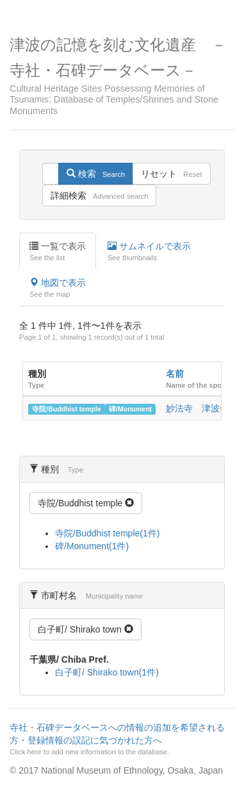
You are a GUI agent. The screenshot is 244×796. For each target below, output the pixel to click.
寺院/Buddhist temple (66, 409)
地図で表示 (57, 288)
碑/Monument (130, 409)
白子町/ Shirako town (85, 629)
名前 (175, 374)
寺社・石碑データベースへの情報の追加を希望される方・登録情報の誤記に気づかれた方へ (120, 739)
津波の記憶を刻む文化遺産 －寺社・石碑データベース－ (122, 76)
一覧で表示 (57, 252)
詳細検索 (99, 195)
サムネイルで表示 (149, 252)
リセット (171, 174)
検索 (96, 174)
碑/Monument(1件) (92, 546)
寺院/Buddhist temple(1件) (107, 533)
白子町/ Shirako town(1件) (107, 672)
